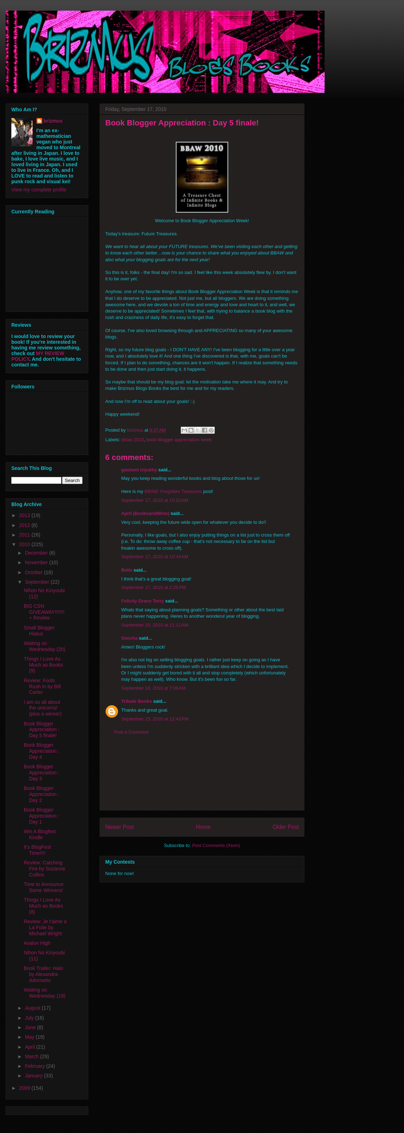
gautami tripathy (139, 469)
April (30, 1047)
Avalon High (37, 943)
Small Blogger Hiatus (39, 630)
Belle (126, 570)
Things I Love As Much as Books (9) (43, 665)
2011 (25, 535)
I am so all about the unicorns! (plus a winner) (43, 708)
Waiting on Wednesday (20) (44, 646)
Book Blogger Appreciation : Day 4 (42, 751)
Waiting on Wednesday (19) (44, 993)
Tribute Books (136, 701)
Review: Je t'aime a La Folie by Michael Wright (45, 927)
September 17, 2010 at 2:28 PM (153, 587)
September (37, 582)
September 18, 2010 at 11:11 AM (154, 625)
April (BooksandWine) (145, 513)
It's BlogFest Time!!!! (37, 850)
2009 (25, 1088)
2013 (25, 515)
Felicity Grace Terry (142, 601)
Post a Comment (131, 732)
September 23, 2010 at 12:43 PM (155, 719)
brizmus (53, 121)
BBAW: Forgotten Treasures (173, 491)
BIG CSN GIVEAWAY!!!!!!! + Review (44, 612)
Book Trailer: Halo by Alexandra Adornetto (43, 974)
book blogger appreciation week (179, 439)
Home (203, 827)
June (31, 1027)
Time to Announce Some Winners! (43, 887)
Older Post (286, 827)
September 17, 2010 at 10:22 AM (154, 500)
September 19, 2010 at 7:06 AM (153, 688)
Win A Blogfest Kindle (40, 834)
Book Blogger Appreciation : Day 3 (42, 772)
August (33, 1008)
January (34, 1075)
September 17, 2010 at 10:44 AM (154, 556)
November (37, 562)
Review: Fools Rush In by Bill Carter (42, 686)
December (37, 553)
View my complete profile (38, 189)
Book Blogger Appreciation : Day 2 (42, 794)
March (32, 1056)
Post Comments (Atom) (216, 845)
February (35, 1066)
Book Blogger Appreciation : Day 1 (42, 816)
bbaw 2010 (133, 439)
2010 (25, 544)
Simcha (129, 638)
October (34, 572)
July (30, 1018)
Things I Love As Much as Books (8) (43, 906)
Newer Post (119, 827)
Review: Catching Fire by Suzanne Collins (44, 868)
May (30, 1037)
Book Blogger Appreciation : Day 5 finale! (42, 730)
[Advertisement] (202, 778)
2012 (25, 525)
